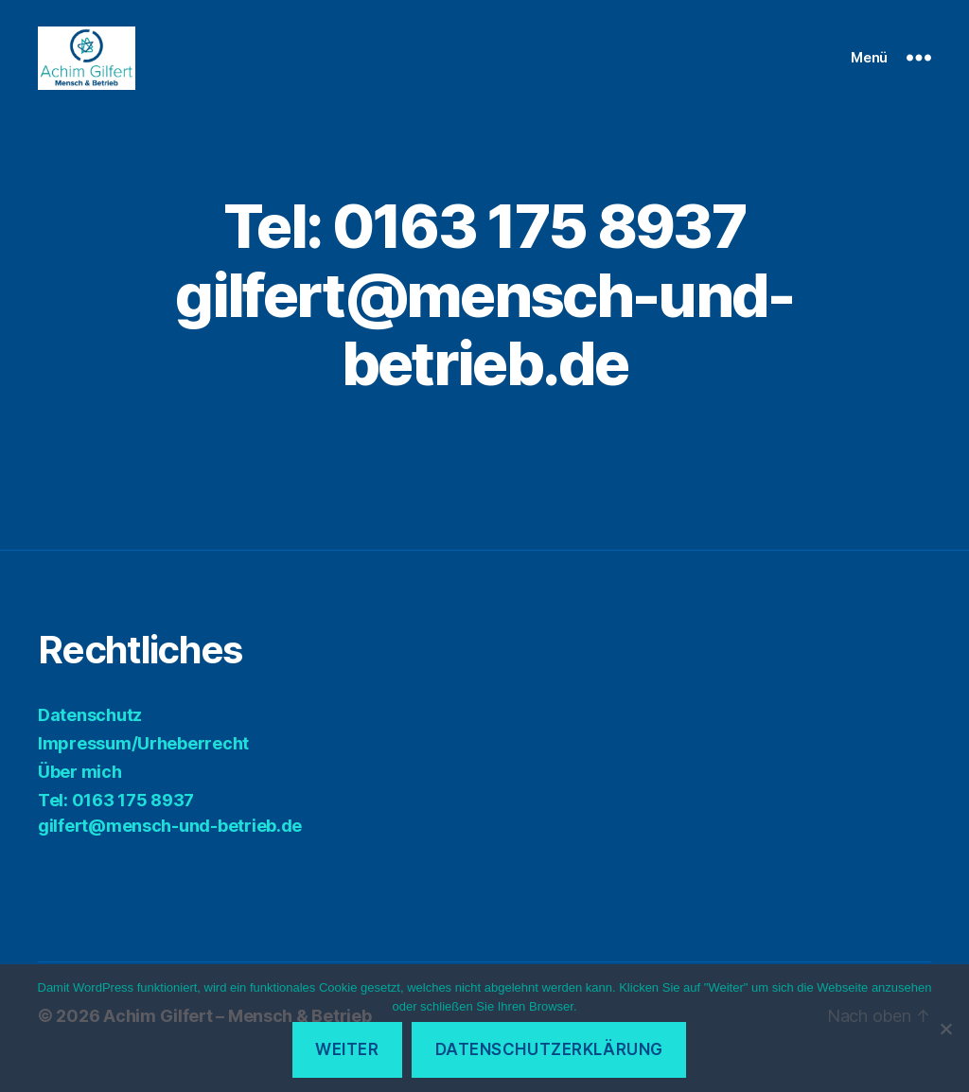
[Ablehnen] (945, 1028)
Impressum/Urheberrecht (143, 766)
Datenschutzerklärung (549, 1049)
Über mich (80, 794)
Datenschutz (90, 738)
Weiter (347, 1049)
